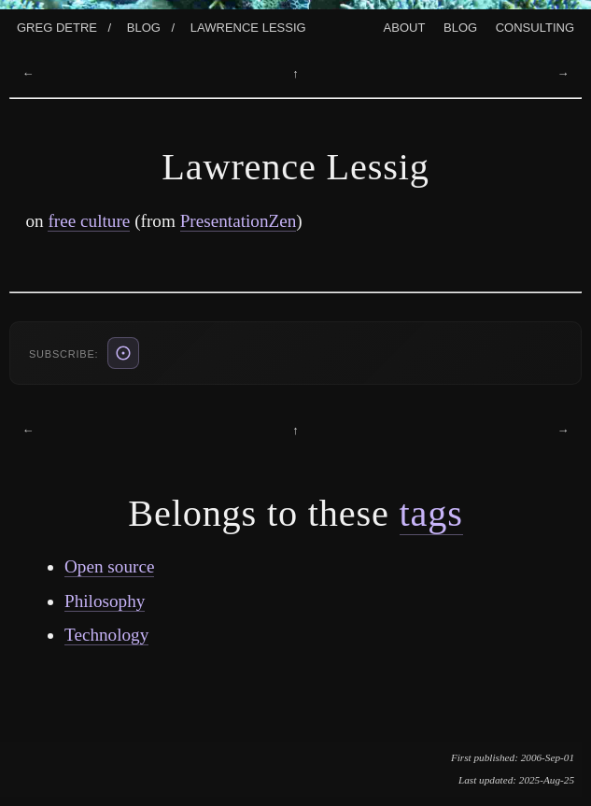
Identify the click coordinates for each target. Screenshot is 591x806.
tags (431, 513)
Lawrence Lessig (248, 25)
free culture (89, 221)
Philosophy (104, 601)
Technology (106, 634)
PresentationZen (238, 221)
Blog (144, 25)
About (405, 25)
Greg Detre (57, 25)
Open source (109, 566)
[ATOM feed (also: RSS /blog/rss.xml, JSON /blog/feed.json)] (123, 353)
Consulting (535, 25)
